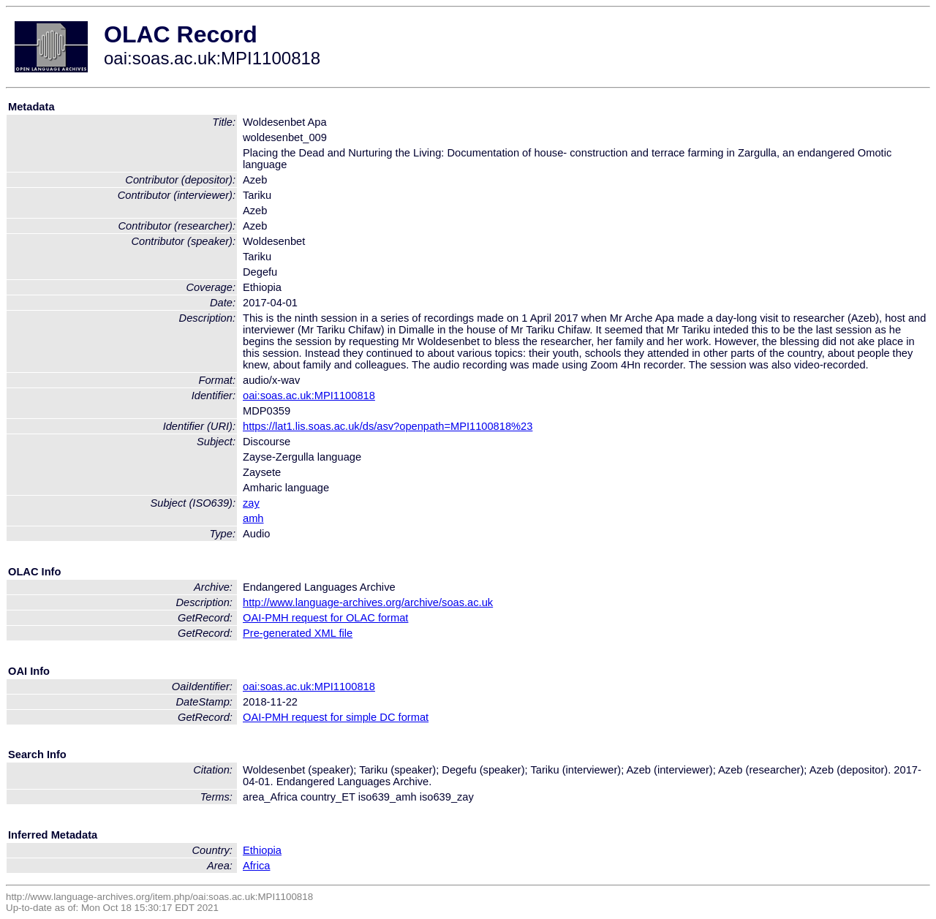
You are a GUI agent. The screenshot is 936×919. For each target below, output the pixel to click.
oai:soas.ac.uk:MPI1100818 (309, 395)
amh (253, 518)
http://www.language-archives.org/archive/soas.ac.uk (368, 602)
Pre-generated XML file (297, 633)
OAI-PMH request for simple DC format (336, 717)
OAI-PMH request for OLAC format (325, 618)
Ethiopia (262, 850)
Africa (256, 865)
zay (251, 503)
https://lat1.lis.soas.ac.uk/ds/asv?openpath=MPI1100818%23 (387, 426)
